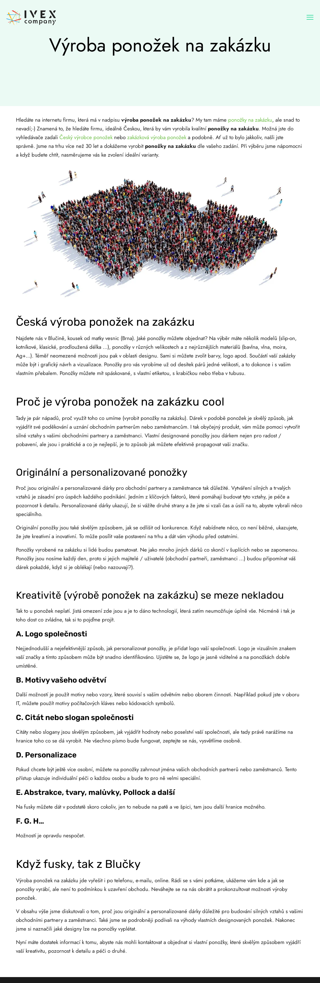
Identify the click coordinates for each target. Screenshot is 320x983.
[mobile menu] (310, 17)
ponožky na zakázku (250, 120)
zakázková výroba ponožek (156, 137)
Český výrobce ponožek (85, 137)
